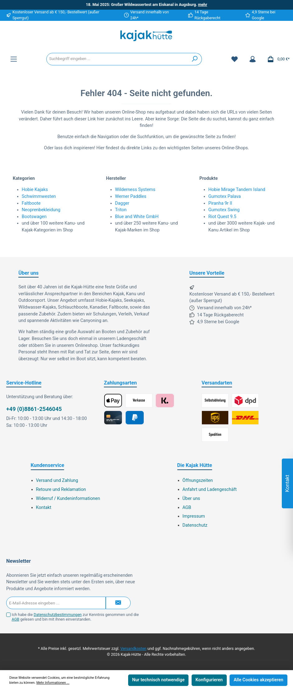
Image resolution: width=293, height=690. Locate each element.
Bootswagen (34, 216)
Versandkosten (133, 648)
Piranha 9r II (220, 203)
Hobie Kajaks (35, 189)
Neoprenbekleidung (41, 209)
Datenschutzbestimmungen (57, 614)
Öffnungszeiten (198, 480)
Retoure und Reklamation (61, 489)
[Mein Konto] (252, 59)
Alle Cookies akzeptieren (258, 680)
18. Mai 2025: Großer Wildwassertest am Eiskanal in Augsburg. (146, 4)
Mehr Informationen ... (52, 683)
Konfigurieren (209, 680)
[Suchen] (195, 59)
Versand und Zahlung (57, 480)
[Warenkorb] (276, 59)
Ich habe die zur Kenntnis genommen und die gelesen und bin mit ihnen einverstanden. (75, 617)
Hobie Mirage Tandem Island (236, 189)
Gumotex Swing (224, 209)
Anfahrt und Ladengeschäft (210, 489)
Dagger (122, 203)
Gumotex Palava (224, 196)
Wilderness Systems (135, 189)
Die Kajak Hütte (194, 465)
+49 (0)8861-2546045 (34, 409)
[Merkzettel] (234, 59)
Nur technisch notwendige (158, 680)
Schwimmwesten (39, 196)
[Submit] (118, 603)
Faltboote (31, 203)
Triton (121, 209)
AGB (187, 507)
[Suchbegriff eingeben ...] (117, 59)
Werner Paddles (130, 196)
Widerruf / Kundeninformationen (68, 498)
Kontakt (44, 507)
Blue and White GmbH (137, 216)
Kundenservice (47, 465)
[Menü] (13, 59)
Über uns (191, 498)
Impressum (194, 516)
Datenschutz (195, 525)
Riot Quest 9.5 (222, 216)
